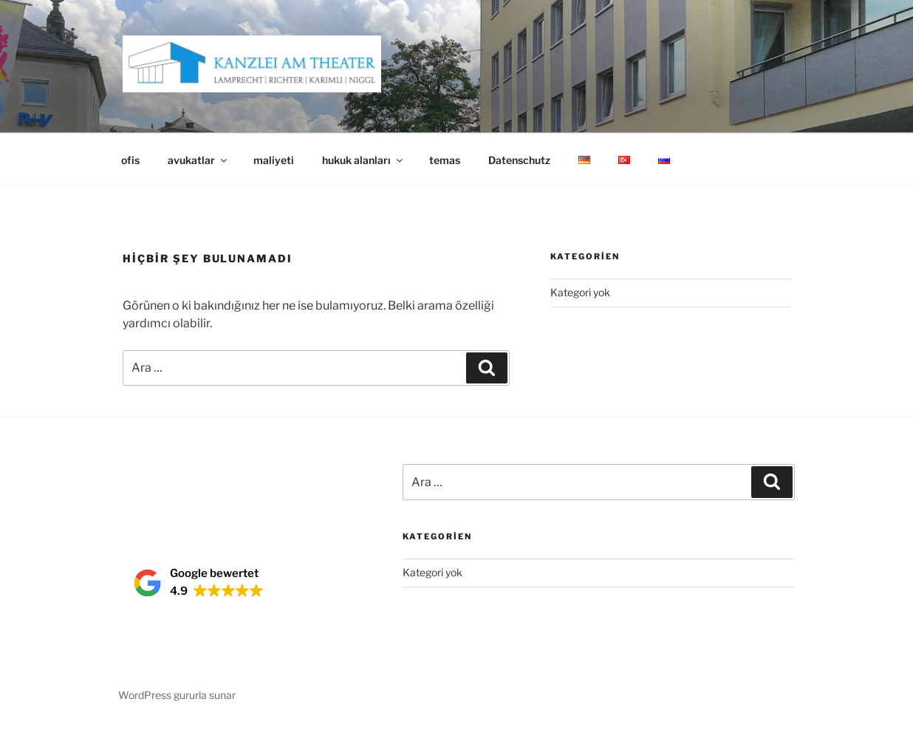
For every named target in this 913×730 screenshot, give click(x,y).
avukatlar (198, 160)
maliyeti (273, 160)
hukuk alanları (363, 160)
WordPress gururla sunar (177, 695)
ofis (130, 160)
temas (444, 160)
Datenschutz (519, 160)
